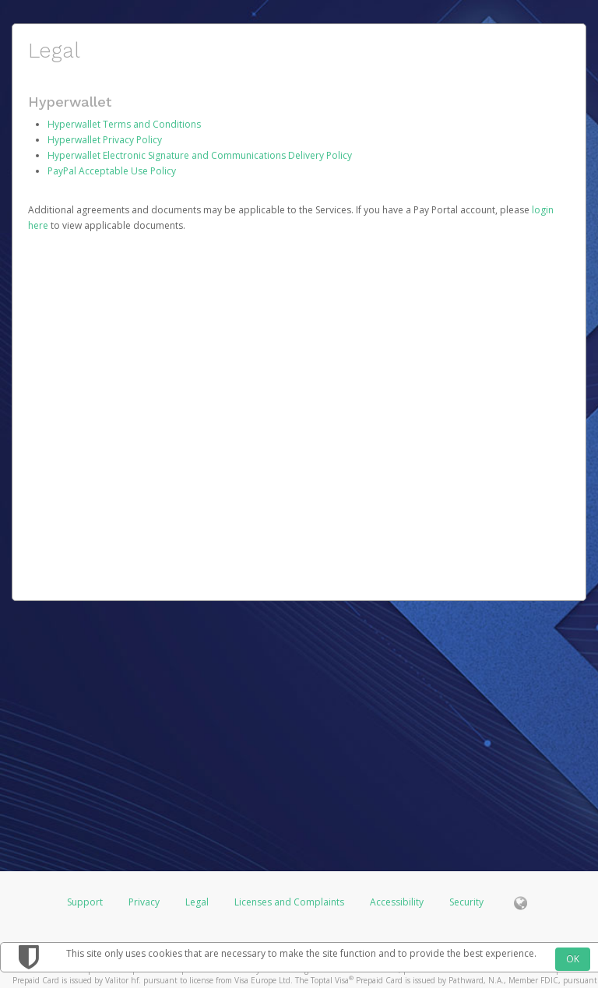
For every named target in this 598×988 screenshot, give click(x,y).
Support (85, 902)
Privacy (144, 902)
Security (466, 902)
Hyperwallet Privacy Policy (104, 139)
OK (572, 958)
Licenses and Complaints (290, 902)
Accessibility (397, 902)
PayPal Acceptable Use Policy (111, 171)
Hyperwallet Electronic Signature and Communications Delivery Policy (199, 155)
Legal (197, 902)
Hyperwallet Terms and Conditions (124, 124)
